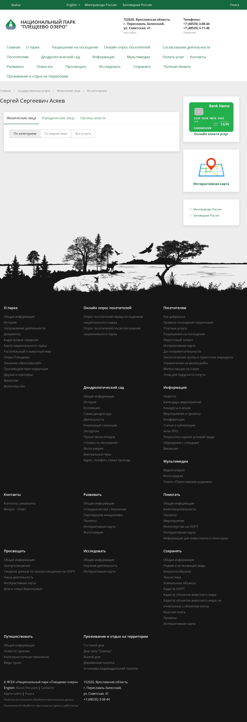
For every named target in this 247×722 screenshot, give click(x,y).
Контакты (198, 57)
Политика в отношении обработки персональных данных (39, 699)
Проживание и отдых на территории (37, 76)
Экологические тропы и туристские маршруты (198, 357)
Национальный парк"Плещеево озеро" (39, 24)
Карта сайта (13, 693)
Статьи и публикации (179, 425)
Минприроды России (101, 5)
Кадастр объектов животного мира (189, 594)
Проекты (90, 521)
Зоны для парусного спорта (184, 375)
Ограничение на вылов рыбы (185, 363)
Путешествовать (177, 66)
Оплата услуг (173, 57)
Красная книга (174, 612)
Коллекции (92, 408)
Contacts (47, 688)
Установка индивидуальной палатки (111, 668)
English (72, 5)
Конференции (173, 419)
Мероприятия (173, 521)
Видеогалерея (174, 470)
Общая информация (19, 317)
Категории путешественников (26, 657)
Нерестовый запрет (178, 340)
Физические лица (68, 91)
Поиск (29, 693)
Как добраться (174, 317)
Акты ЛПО (170, 431)
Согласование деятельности (186, 47)
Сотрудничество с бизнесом (105, 509)
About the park (27, 688)
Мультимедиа (138, 57)
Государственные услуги (34, 91)
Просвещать (76, 66)
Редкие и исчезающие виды (184, 565)
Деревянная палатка (99, 663)
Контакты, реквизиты (20, 503)
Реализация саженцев (100, 425)
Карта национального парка (25, 346)
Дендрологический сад (60, 57)
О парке (33, 47)
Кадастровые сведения (21, 340)
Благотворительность (179, 509)
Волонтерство (14, 386)
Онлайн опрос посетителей (127, 47)
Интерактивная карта (179, 346)
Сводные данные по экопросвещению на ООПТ (39, 571)
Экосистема (172, 577)
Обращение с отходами (181, 443)
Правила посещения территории (188, 322)
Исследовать (110, 66)
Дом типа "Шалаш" (98, 651)
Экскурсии (91, 431)
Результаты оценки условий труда (188, 437)
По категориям (97, 91)
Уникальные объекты (179, 583)
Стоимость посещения (101, 443)
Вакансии (11, 380)
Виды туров (12, 663)
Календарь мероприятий (182, 402)
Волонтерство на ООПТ (180, 526)
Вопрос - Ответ (15, 509)
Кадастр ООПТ (174, 589)
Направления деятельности (25, 328)
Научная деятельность (101, 565)
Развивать (15, 66)
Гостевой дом (94, 645)
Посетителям (18, 57)
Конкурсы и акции (177, 408)
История (10, 322)
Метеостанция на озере (181, 369)
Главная (13, 47)
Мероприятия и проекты (181, 414)
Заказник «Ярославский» (22, 363)
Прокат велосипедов (99, 437)
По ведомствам (55, 133)
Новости (169, 396)
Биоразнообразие (177, 571)
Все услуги (83, 133)
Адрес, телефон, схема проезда (107, 460)
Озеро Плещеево (17, 357)
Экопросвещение (17, 565)
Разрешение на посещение (75, 47)
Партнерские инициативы (103, 515)
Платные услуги (175, 328)
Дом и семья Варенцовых (23, 589)
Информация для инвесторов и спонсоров (195, 538)
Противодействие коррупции (26, 369)
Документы (12, 334)
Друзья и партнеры (18, 375)
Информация (103, 57)
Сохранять (142, 66)
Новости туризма (17, 651)
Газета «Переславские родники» (187, 482)
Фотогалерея (93, 448)
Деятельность (94, 419)
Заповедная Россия (137, 5)
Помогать (45, 66)
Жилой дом (92, 657)
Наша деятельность (18, 577)
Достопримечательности (182, 351)
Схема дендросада (97, 414)
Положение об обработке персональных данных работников (41, 705)
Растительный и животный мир (27, 351)
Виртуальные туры (97, 454)
